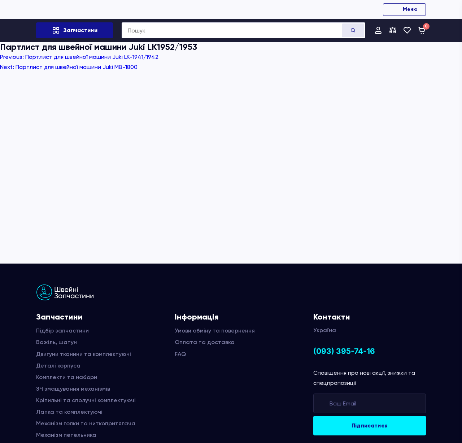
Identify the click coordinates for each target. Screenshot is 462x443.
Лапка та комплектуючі (69, 411)
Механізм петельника (66, 434)
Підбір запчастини (62, 330)
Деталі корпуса (58, 365)
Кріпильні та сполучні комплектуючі (86, 400)
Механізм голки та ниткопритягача (85, 423)
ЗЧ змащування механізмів (73, 388)
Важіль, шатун (56, 342)
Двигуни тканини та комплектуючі (83, 354)
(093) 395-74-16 (344, 351)
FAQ (180, 354)
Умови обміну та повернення (215, 330)
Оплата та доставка (205, 342)
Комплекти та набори (66, 377)
